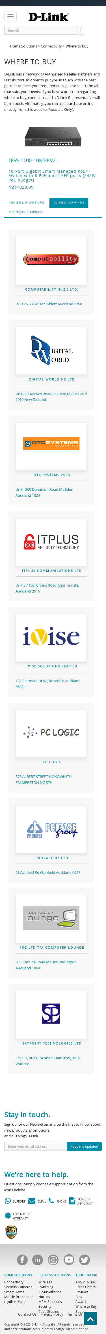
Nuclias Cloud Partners (26, 212)
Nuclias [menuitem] (44, 1296)
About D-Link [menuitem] (85, 1282)
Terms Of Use (78, 1314)
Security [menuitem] (44, 1306)
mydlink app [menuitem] (15, 1301)
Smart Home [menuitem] (14, 1292)
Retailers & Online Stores (26, 202)
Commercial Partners (69, 202)
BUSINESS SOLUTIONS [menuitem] (54, 1275)
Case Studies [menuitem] (48, 1311)
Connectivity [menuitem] (13, 1282)
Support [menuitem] (81, 1311)
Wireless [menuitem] (45, 1282)
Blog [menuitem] (79, 1296)
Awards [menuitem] (81, 1301)
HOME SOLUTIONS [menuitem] (18, 1275)
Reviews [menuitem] (81, 1292)
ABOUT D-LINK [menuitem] (86, 1275)
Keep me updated (84, 1146)
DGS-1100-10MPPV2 (32, 160)
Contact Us (27, 1314)
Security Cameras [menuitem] (18, 1287)
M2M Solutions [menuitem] (50, 1301)
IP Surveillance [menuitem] (49, 1292)
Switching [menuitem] (45, 1287)
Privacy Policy (51, 1314)
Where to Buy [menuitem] (86, 1306)
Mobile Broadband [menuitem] (18, 1296)
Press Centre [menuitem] (85, 1287)
